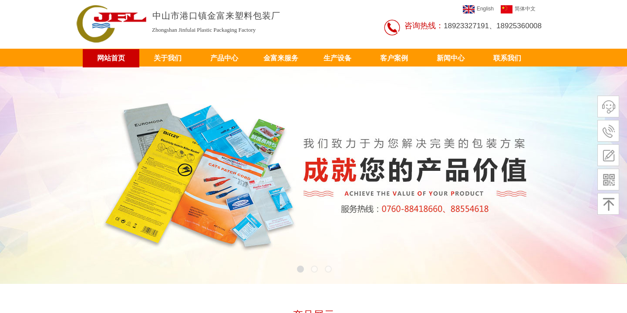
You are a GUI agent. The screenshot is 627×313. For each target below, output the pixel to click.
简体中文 (518, 9)
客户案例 (394, 58)
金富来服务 (280, 58)
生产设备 (337, 58)
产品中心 (224, 58)
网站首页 (111, 58)
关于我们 (168, 58)
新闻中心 (451, 58)
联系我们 (507, 58)
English (478, 9)
